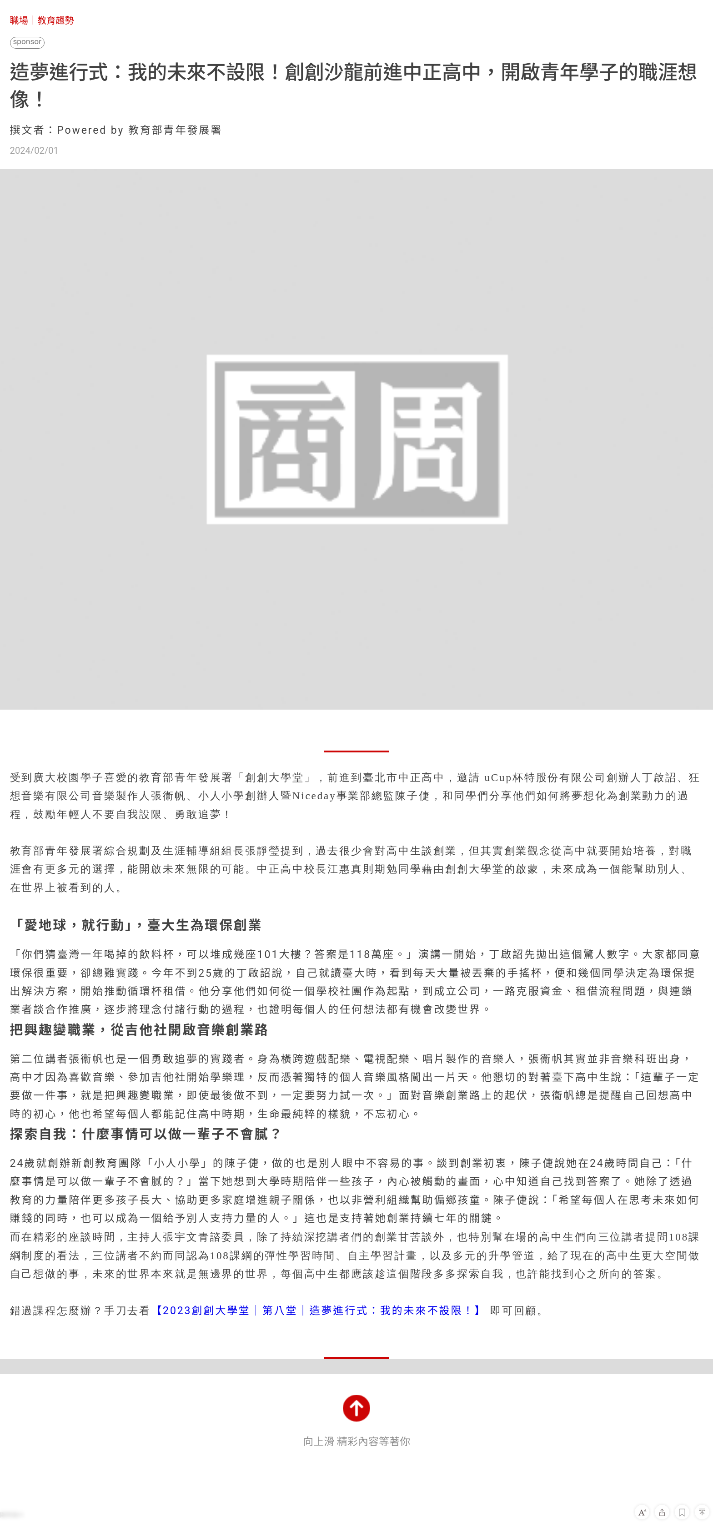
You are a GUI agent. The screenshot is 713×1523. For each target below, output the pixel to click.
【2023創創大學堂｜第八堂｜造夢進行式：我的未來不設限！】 (318, 1311)
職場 (19, 20)
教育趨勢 (55, 20)
